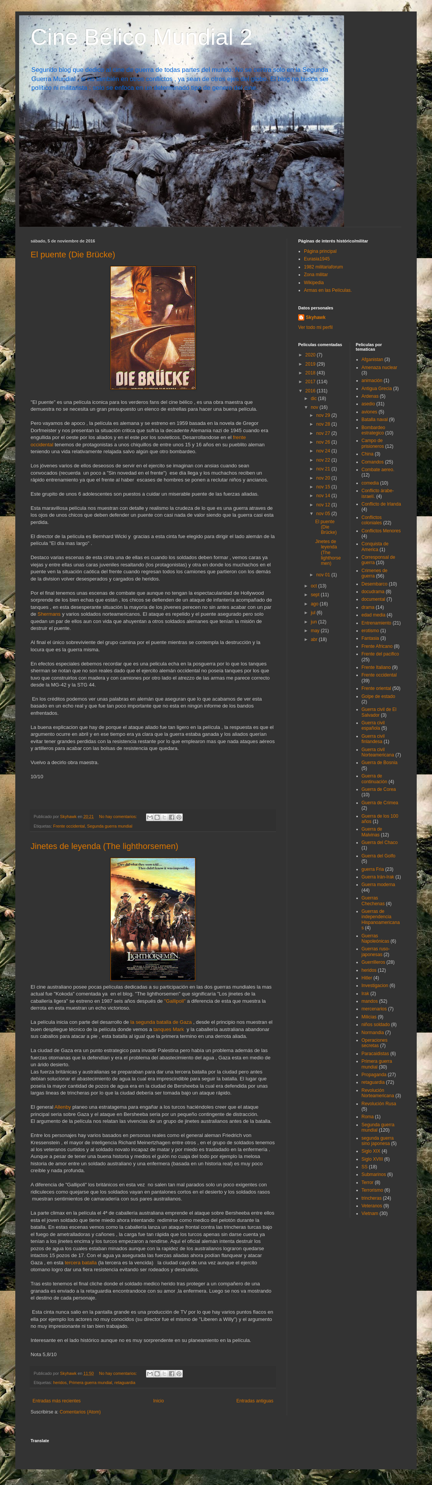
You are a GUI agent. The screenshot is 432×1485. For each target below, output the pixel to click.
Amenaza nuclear (379, 367)
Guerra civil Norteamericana (378, 752)
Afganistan (372, 359)
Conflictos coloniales (372, 520)
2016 (311, 391)
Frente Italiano (376, 667)
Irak (365, 993)
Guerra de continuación (374, 778)
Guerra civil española (373, 725)
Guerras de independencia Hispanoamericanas (381, 919)
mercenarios (374, 1009)
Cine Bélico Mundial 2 (141, 37)
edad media (374, 615)
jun (314, 622)
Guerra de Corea (379, 789)
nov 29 (323, 415)
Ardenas (370, 396)
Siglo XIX (371, 1151)
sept (316, 594)
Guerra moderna (378, 884)
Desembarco (375, 584)
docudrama (373, 591)
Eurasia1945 (317, 259)
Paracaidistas (375, 1053)
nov (315, 407)
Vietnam (370, 1213)
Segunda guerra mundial (109, 826)
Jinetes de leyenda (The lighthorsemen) (104, 846)
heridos (60, 1382)
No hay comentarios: (118, 816)
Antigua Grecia (377, 388)
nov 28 (323, 424)
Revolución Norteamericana (378, 1093)
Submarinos (374, 1174)
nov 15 (323, 487)
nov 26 (323, 442)
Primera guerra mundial (90, 1382)
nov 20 (323, 478)
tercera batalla (81, 1262)
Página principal (320, 251)
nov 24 (323, 451)
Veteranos (372, 1205)
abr (315, 639)
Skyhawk (315, 317)
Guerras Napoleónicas (376, 938)
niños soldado (376, 1024)
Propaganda (374, 1074)
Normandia (373, 1032)
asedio (368, 404)
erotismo (370, 630)
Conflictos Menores (381, 530)
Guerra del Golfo (379, 856)
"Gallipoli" (174, 1001)
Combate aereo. (378, 469)
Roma (368, 1116)
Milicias (369, 1017)
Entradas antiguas (254, 1401)
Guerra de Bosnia (380, 762)
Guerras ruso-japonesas (376, 951)
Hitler (367, 978)
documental (373, 599)
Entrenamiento (376, 623)
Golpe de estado (378, 696)
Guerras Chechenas (373, 900)
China (368, 454)
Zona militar (316, 274)
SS (365, 1166)
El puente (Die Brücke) (73, 254)
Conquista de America (375, 546)
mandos (370, 1001)
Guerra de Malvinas (372, 831)
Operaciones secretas (375, 1043)
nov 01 (323, 574)
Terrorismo (372, 1190)
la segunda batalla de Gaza (161, 1022)
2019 (311, 364)
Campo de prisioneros (373, 443)
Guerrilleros (373, 962)
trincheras (372, 1198)
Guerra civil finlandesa (373, 739)
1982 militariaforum (323, 267)
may (316, 630)
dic (314, 398)
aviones (369, 412)
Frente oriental (376, 688)
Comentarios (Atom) (80, 1412)
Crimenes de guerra (375, 573)
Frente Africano (377, 646)
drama (368, 607)
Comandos (373, 462)
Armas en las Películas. (328, 290)
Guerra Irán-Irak (378, 877)
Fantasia (370, 638)
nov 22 (323, 460)
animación (372, 380)
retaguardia (124, 1382)
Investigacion (375, 985)
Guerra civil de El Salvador (379, 712)
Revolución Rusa (379, 1103)
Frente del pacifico (380, 654)
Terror (368, 1182)
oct (314, 586)
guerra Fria (373, 869)
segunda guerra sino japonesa (378, 1140)
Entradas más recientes (56, 1401)
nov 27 (323, 433)
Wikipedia (314, 282)
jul (314, 612)
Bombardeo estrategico (373, 430)
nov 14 (323, 495)
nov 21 (323, 469)
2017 (311, 381)
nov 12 (323, 504)
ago (315, 604)
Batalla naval (375, 419)
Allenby (62, 1107)
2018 (311, 373)
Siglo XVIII (372, 1159)
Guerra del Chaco (380, 842)
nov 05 (323, 513)
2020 (311, 355)
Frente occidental (69, 826)
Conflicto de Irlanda (381, 504)
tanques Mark (169, 1029)
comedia (370, 483)
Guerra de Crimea (380, 802)
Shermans (49, 614)
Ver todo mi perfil (315, 327)
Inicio (158, 1401)
